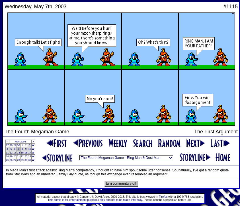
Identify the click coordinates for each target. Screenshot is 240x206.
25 (7, 160)
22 (22, 156)
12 (11, 152)
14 (18, 152)
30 (18, 145)
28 (11, 145)
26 (11, 160)
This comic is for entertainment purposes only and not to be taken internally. (95, 199)
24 (29, 156)
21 (18, 156)
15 (22, 152)
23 (25, 156)
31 (29, 160)
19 (11, 156)
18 (7, 156)
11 (7, 152)
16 (25, 152)
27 (7, 145)
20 (14, 156)
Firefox (163, 196)
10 (29, 149)
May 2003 (20, 141)
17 (29, 152)
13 (14, 152)
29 (14, 145)
